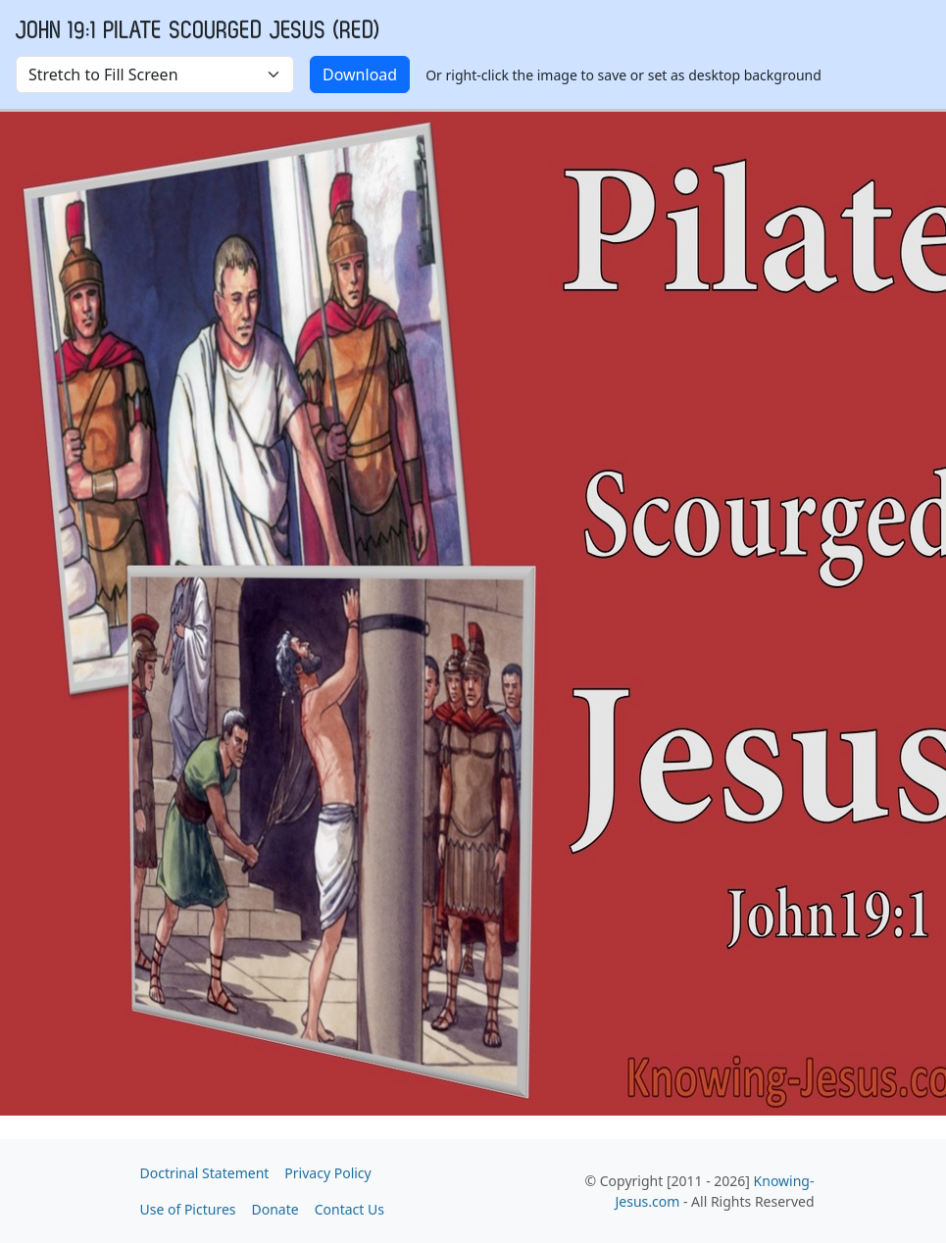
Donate (275, 1209)
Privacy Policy (327, 1173)
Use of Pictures (188, 1209)
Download (360, 74)
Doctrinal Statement (205, 1173)
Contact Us (349, 1209)
